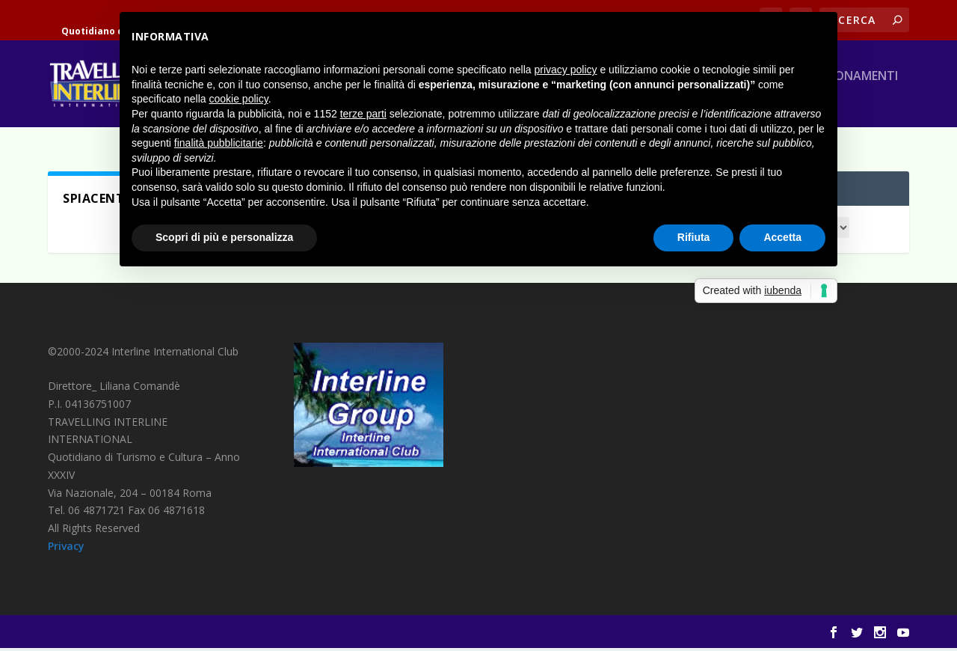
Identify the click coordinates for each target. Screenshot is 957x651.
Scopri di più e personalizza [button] (224, 237)
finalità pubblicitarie (218, 143)
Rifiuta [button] (693, 237)
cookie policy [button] (238, 99)
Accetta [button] (782, 237)
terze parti (363, 114)
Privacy (66, 549)
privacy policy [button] (566, 70)
